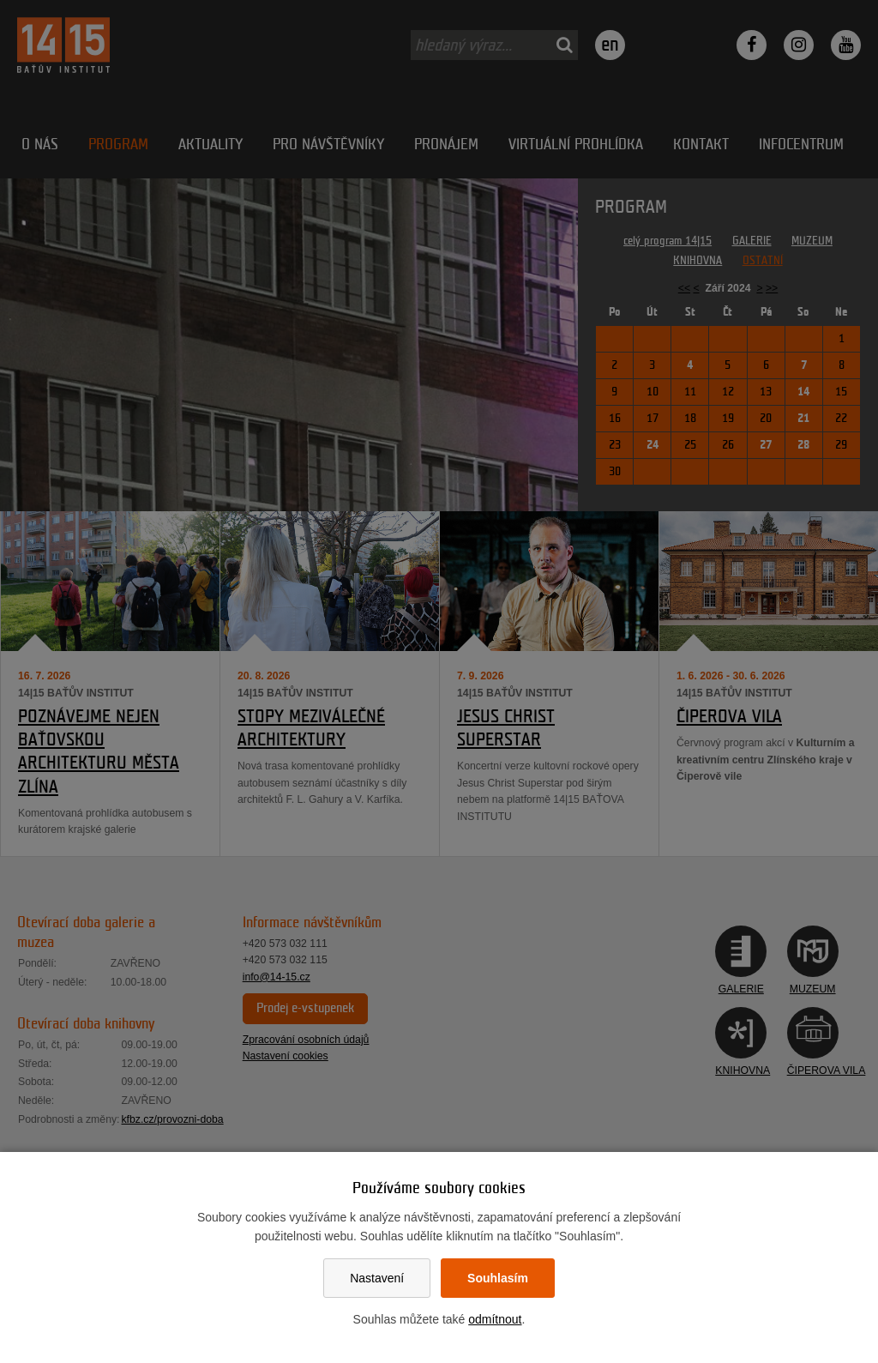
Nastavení (377, 1278)
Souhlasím (497, 1278)
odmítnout (494, 1319)
